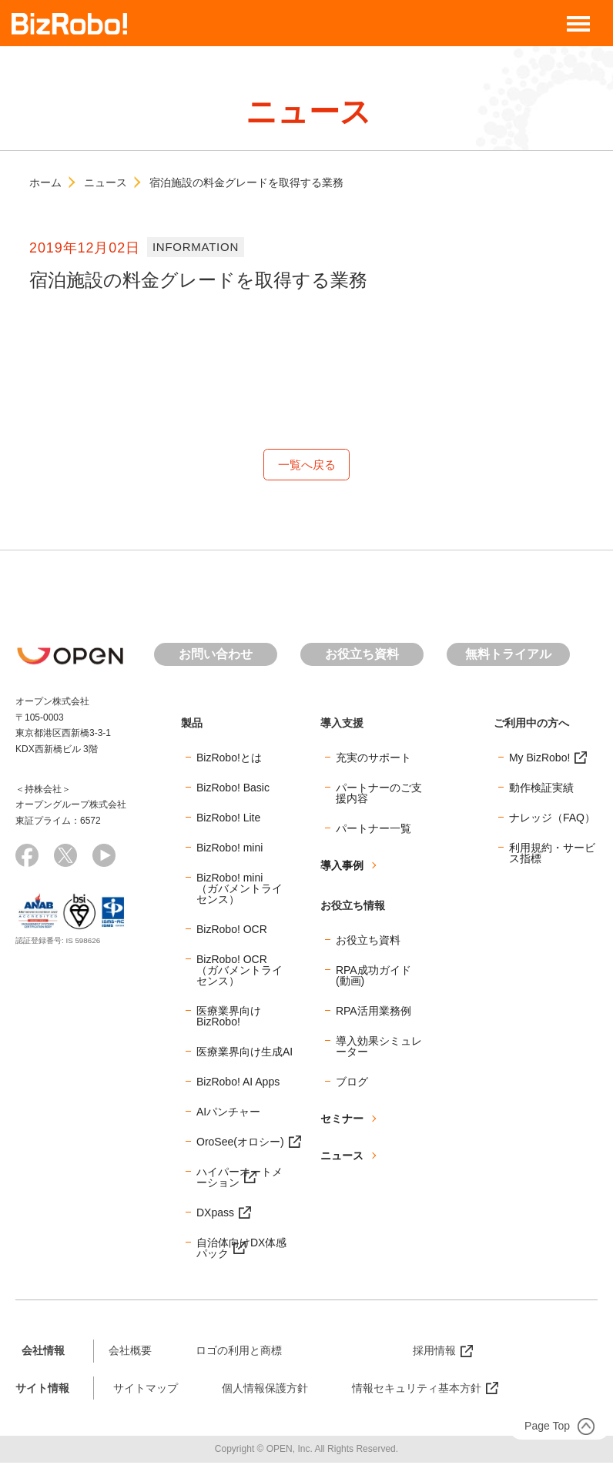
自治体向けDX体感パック (241, 1249)
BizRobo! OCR (231, 931)
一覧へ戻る (306, 465)
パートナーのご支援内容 (379, 794)
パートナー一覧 (373, 830)
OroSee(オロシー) (240, 1143)
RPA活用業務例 (373, 1012)
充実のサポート (373, 759)
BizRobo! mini (229, 849)
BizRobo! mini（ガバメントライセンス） (239, 890)
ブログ (352, 1083)
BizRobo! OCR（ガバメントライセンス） (239, 971)
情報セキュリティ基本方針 (416, 1389)
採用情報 (434, 1352)
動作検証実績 (541, 789)
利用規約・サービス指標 (552, 854)
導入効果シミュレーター (379, 1047)
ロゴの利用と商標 (239, 1352)
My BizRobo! (539, 759)
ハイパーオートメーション (239, 1178)
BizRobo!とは (229, 759)
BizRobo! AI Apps (238, 1083)
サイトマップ (145, 1389)
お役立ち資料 (362, 656)
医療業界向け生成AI (244, 1053)
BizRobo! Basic (233, 789)
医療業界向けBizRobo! (228, 1017)
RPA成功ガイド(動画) (373, 976)
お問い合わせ (216, 656)
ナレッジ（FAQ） (552, 819)
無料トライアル (508, 656)
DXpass (215, 1214)
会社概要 (130, 1352)
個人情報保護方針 (265, 1389)
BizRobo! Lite (228, 819)
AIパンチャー (228, 1113)
